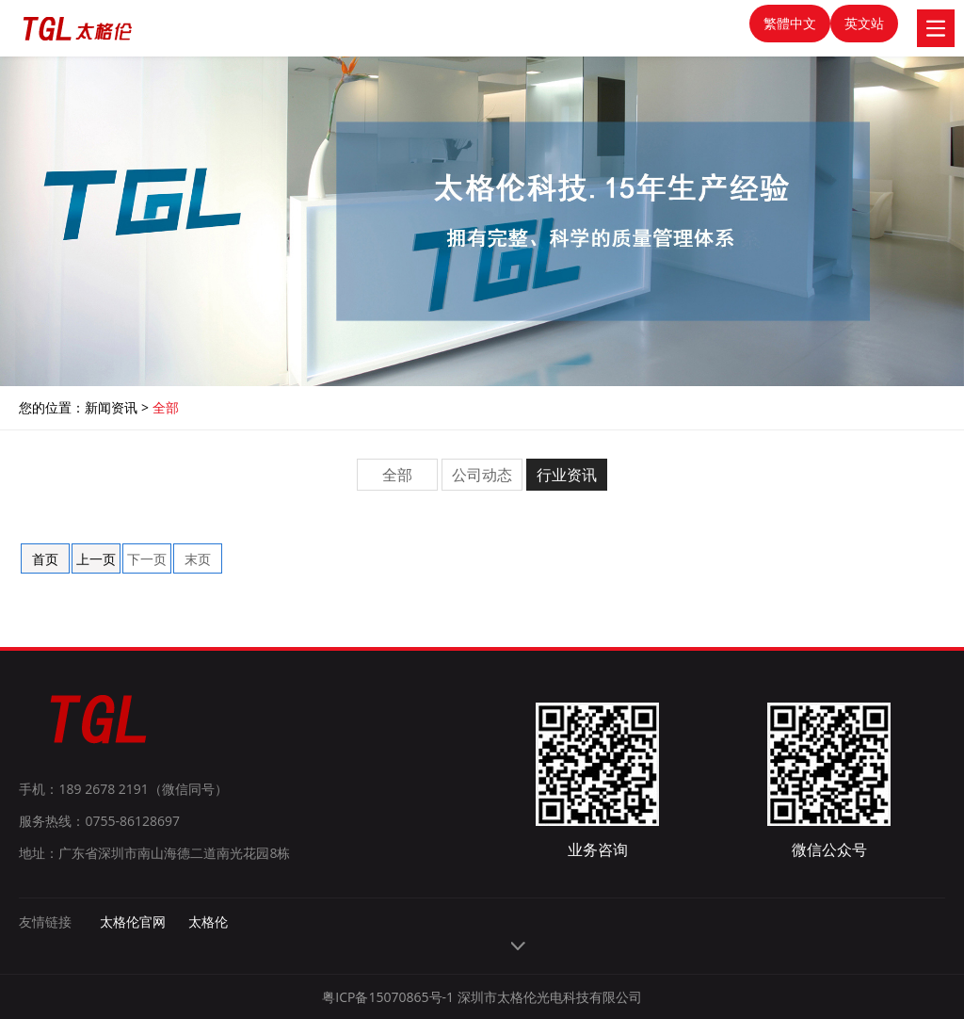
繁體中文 (789, 23)
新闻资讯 (111, 407)
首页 (45, 559)
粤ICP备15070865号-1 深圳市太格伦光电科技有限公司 (481, 997)
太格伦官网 (133, 921)
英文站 (864, 23)
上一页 (96, 559)
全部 (166, 407)
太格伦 (208, 921)
